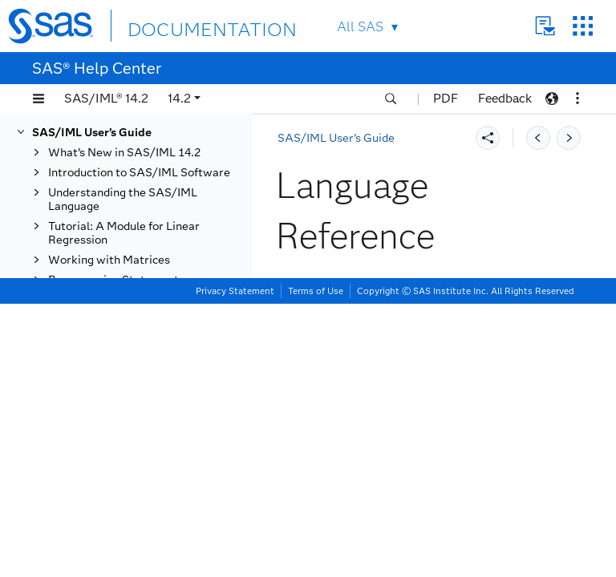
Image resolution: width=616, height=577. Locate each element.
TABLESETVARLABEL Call (150, 444)
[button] (38, 98)
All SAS (360, 26)
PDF (445, 98)
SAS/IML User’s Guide (336, 138)
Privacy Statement (235, 564)
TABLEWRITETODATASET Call (152, 471)
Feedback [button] (505, 98)
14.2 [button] (179, 98)
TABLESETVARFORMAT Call (146, 383)
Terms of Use (315, 564)
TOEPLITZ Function (132, 518)
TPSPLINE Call (119, 538)
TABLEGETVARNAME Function (139, 209)
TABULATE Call (121, 498)
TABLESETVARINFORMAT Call (152, 417)
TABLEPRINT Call (128, 337)
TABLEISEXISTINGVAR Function (142, 276)
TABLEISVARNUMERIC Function (142, 310)
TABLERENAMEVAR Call (147, 357)
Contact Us (545, 26)
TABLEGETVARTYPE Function (136, 242)
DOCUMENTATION (186, 25)
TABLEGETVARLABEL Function (140, 175)
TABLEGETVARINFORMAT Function (152, 141)
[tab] (158, 337)
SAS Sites (583, 26)
